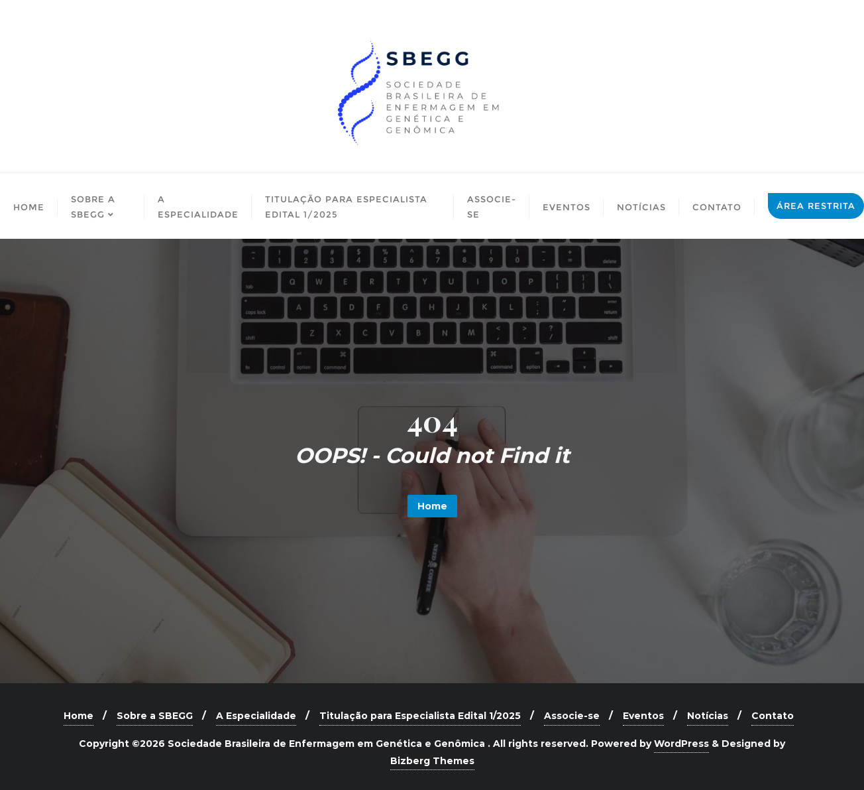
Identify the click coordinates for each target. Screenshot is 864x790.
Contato (772, 716)
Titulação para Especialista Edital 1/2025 (420, 716)
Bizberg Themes (432, 761)
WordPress (681, 744)
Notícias (707, 716)
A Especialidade (256, 716)
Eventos (643, 716)
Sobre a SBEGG (155, 716)
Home (432, 506)
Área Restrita (816, 205)
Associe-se (572, 716)
